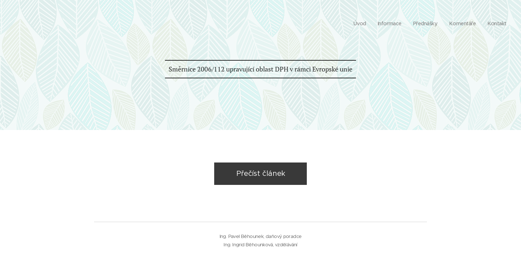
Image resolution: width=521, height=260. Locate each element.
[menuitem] (355, 23)
